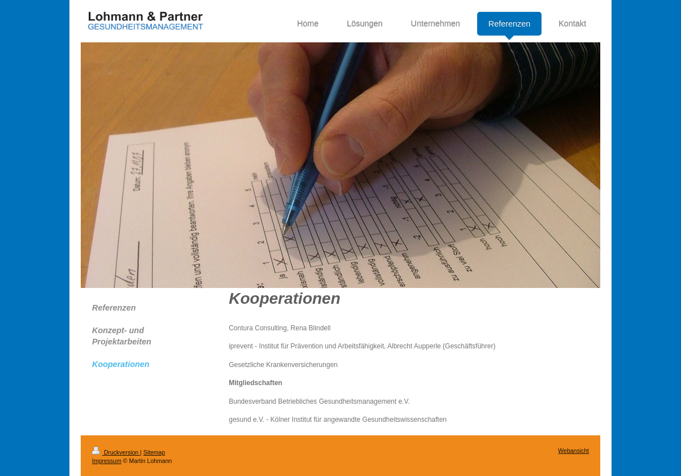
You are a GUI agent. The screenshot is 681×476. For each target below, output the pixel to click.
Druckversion (116, 452)
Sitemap (154, 452)
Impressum (106, 460)
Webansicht (573, 450)
